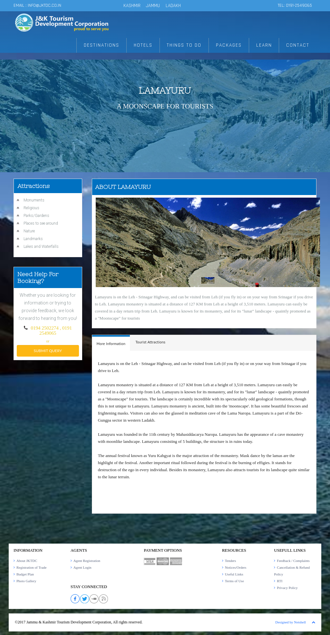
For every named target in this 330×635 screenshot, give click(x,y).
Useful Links (234, 574)
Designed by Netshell (290, 622)
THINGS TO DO (186, 45)
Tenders (230, 561)
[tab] (111, 343)
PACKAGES (230, 45)
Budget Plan (25, 574)
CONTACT (298, 45)
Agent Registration (86, 561)
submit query (48, 350)
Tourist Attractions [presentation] (150, 342)
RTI (279, 581)
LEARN (265, 45)
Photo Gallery (26, 581)
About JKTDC (26, 561)
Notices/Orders (236, 567)
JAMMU (153, 6)
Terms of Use (234, 581)
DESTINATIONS (104, 45)
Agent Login (82, 567)
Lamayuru (165, 90)
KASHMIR (132, 6)
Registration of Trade (31, 567)
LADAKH (173, 6)
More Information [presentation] (111, 343)
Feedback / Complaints (293, 561)
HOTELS (145, 45)
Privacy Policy (287, 588)
